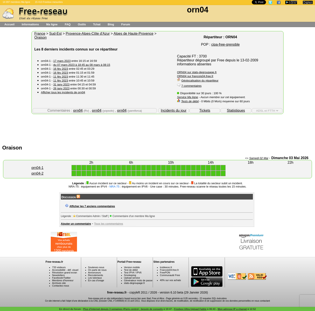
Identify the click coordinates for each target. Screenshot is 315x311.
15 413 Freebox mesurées (49, 2)
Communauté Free (170, 275)
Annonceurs (94, 272)
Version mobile (132, 267)
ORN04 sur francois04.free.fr (195, 76)
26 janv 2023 (61, 88)
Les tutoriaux (95, 277)
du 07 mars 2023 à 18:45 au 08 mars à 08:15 (81, 64)
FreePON (165, 272)
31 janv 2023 (61, 84)
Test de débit (131, 270)
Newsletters (58, 275)
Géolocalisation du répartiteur (200, 80)
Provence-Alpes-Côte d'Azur (88, 33)
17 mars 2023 (62, 61)
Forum (125, 24)
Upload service (132, 277)
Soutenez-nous (96, 267)
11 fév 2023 (60, 76)
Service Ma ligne (187, 97)
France (39, 33)
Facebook (57, 277)
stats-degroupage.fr (134, 283)
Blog (111, 24)
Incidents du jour (173, 110)
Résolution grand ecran (64, 272)
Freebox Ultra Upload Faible (190, 309)
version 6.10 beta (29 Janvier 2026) (184, 292)
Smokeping (130, 275)
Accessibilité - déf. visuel (65, 270)
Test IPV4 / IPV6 (133, 272)
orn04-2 (37, 173)
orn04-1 (37, 168)
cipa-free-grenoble (225, 44)
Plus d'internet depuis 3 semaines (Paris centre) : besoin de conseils (123, 309)
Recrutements (95, 275)
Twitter (67, 277)
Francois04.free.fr (169, 270)
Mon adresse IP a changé (232, 309)
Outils (82, 24)
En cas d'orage (96, 280)
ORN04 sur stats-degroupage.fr (197, 72)
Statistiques (236, 110)
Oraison (40, 37)
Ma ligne (52, 24)
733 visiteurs (59, 267)
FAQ (68, 24)
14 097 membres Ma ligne (16, 2)
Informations (30, 24)
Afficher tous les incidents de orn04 (63, 92)
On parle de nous (97, 270)
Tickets (204, 110)
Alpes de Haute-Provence (133, 33)
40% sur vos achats (170, 280)
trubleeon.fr (166, 267)
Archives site (59, 283)
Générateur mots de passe (138, 280)
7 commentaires (191, 85)
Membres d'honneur (63, 280)
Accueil (9, 24)
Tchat (97, 24)
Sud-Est (55, 33)
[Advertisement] (157, 128)
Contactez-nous (60, 285)
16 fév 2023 (60, 68)
